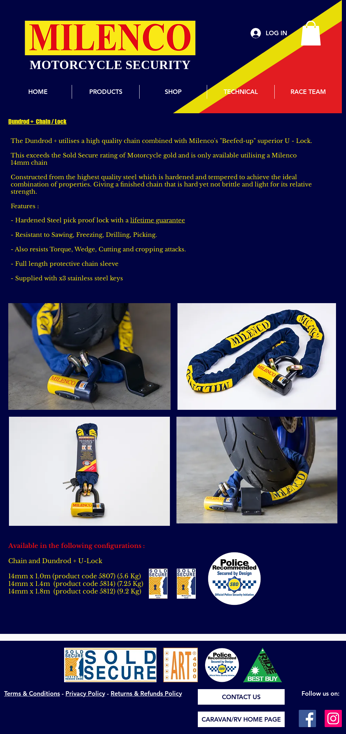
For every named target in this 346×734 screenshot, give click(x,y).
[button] (311, 33)
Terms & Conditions (32, 693)
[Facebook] (307, 718)
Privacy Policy (85, 693)
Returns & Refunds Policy (146, 693)
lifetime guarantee (157, 220)
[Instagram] (333, 718)
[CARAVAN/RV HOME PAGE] (241, 719)
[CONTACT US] (241, 697)
